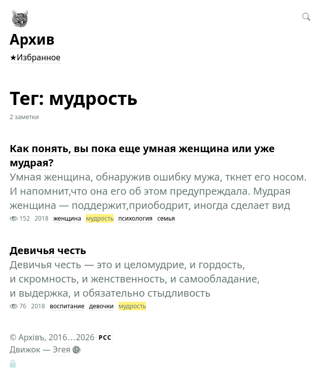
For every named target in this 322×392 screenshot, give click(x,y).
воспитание (67, 306)
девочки (101, 306)
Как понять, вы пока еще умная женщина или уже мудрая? (142, 155)
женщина (67, 218)
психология (135, 218)
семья (166, 218)
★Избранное (35, 57)
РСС (105, 337)
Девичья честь (48, 250)
